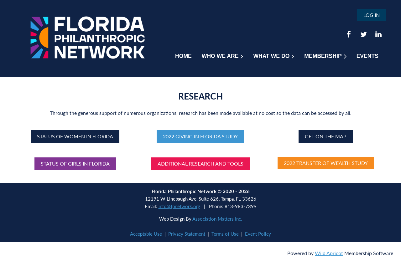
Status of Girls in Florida (75, 163)
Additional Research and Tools (200, 163)
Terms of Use (225, 234)
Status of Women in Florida (75, 136)
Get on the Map (325, 136)
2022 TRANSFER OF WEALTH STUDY (326, 163)
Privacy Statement (186, 234)
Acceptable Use (146, 234)
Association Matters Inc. (217, 219)
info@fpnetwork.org (179, 206)
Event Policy (258, 234)
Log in (371, 15)
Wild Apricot (329, 253)
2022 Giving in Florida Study (200, 136)
